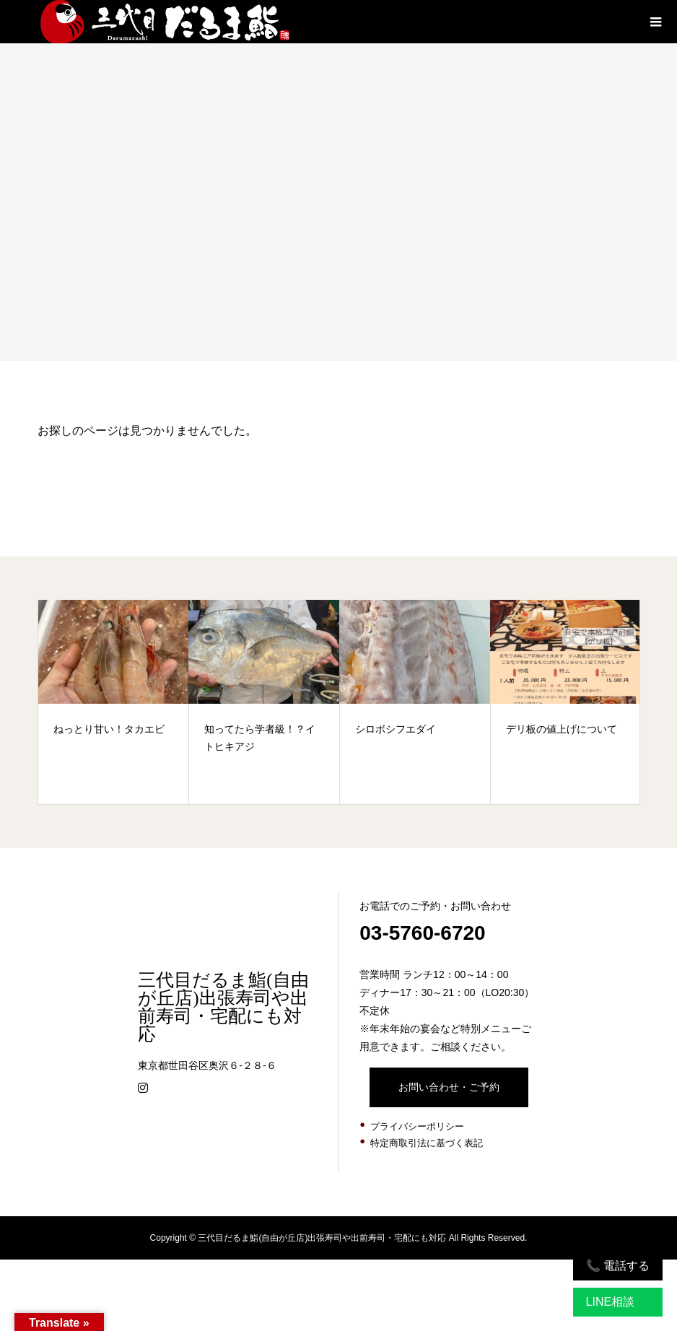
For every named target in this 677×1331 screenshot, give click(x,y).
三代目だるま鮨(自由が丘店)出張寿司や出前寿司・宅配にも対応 (223, 1007)
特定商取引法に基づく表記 (426, 1143)
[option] (113, 702)
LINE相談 (610, 1302)
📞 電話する (618, 1266)
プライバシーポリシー (417, 1126)
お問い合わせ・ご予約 (448, 1087)
